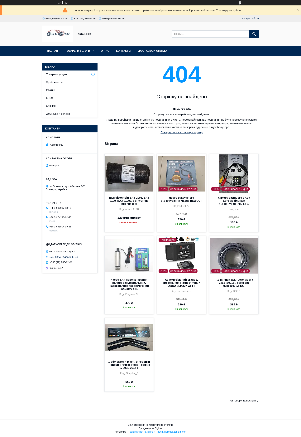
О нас (105, 50)
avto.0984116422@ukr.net (64, 256)
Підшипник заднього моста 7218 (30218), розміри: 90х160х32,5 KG (234, 282)
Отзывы (51, 105)
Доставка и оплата (152, 50)
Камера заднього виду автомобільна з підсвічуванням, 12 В (234, 200)
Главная (52, 50)
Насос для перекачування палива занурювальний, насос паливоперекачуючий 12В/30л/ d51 (129, 284)
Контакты (123, 50)
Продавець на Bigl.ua (150, 428)
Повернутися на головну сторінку (182, 132)
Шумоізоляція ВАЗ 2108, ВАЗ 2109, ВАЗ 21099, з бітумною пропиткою (129, 200)
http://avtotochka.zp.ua (62, 251)
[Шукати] (254, 34)
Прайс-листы (54, 82)
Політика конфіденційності (171, 431)
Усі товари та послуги (243, 400)
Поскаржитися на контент (141, 431)
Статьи (50, 90)
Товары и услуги (77, 50)
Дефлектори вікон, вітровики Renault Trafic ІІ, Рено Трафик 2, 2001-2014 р (129, 364)
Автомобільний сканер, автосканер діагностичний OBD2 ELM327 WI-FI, (181, 282)
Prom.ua (168, 425)
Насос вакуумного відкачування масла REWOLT (181, 199)
